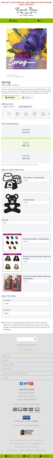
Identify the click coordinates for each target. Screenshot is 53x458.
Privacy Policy (12, 450)
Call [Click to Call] (9, 456)
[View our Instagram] (28, 384)
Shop (13, 20)
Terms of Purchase (27, 450)
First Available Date (25, 107)
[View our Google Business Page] (24, 384)
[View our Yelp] (31, 384)
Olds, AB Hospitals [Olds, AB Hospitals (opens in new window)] (36, 440)
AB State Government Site (34, 443)
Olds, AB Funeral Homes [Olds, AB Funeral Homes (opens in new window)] (18, 440)
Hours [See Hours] (44, 456)
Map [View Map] (26, 456)
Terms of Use (41, 450)
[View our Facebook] (21, 384)
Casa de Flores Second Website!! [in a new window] (26, 425)
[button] (26, 417)
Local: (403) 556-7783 (26, 399)
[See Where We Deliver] (26, 350)
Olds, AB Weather (16, 443)
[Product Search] (27, 339)
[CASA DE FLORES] (26, 15)
